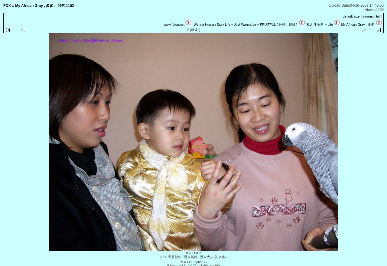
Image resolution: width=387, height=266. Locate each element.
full (378, 16)
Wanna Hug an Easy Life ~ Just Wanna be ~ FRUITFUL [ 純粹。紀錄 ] (245, 24)
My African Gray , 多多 (357, 24)
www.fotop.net (174, 24)
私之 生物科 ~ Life (319, 24)
